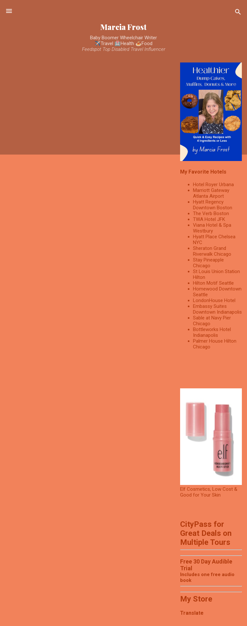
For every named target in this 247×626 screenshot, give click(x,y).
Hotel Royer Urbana (213, 184)
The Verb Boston (211, 213)
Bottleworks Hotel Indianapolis (212, 332)
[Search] (238, 13)
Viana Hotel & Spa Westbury (212, 228)
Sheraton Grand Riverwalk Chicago (212, 251)
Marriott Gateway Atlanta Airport (211, 193)
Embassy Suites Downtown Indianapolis (217, 309)
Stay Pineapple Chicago (208, 263)
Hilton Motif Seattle (213, 283)
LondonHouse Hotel (214, 300)
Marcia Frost (123, 27)
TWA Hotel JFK (209, 219)
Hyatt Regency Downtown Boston (212, 205)
